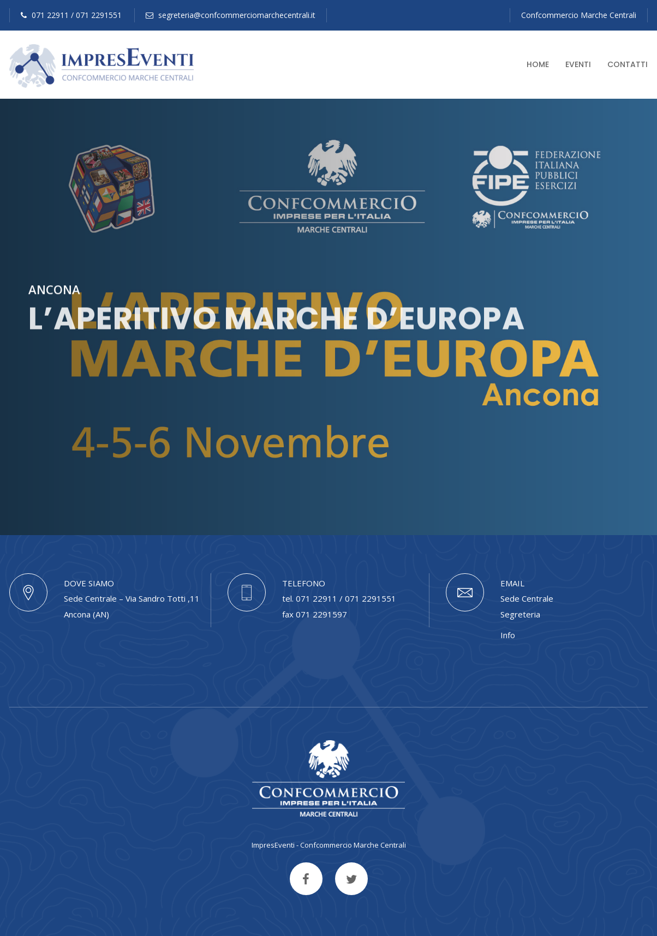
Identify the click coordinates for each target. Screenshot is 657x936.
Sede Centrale (526, 598)
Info (507, 634)
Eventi (578, 64)
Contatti (627, 64)
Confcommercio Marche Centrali (578, 15)
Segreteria (520, 614)
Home (538, 64)
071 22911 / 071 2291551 (71, 15)
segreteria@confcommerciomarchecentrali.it (230, 15)
